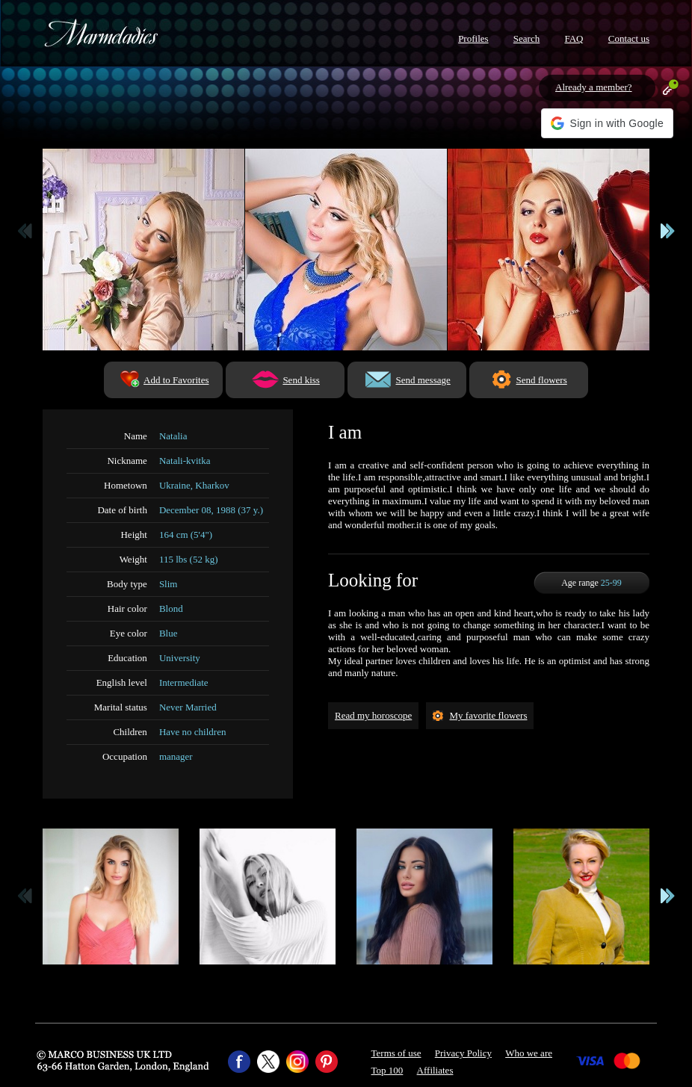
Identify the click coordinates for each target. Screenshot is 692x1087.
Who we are (528, 1053)
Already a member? (593, 87)
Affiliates (435, 1070)
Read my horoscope (373, 715)
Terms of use (396, 1053)
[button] (607, 123)
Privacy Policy (463, 1053)
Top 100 (387, 1070)
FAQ (573, 38)
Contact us (628, 38)
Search (526, 38)
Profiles (473, 38)
